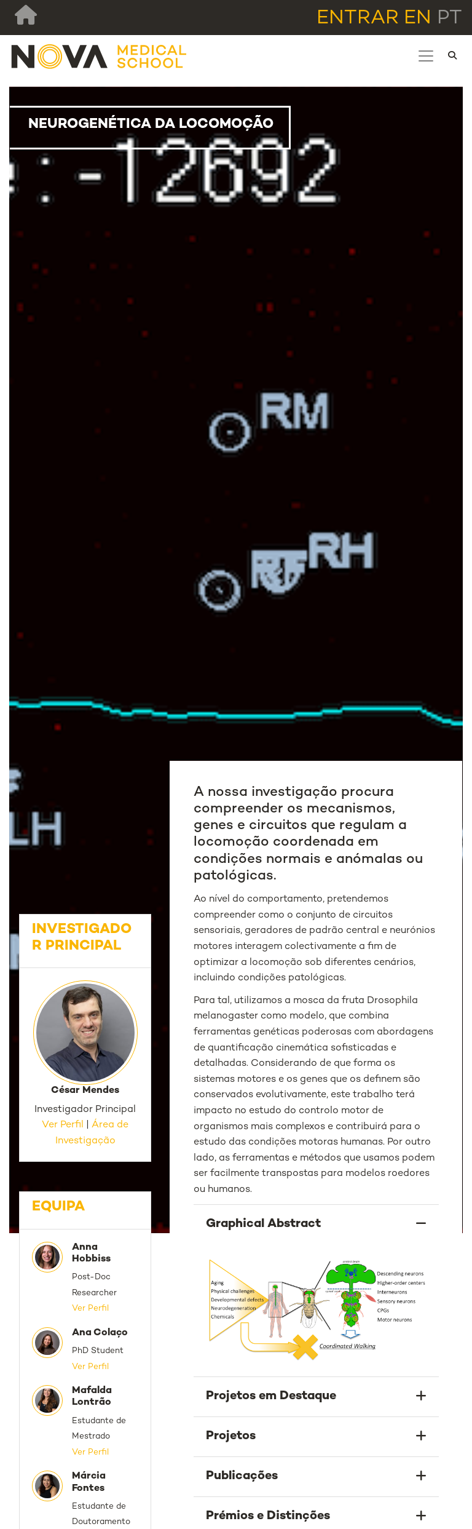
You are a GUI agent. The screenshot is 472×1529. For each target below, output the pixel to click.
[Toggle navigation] (425, 56)
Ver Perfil (63, 1125)
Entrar (358, 18)
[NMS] (99, 55)
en (417, 18)
